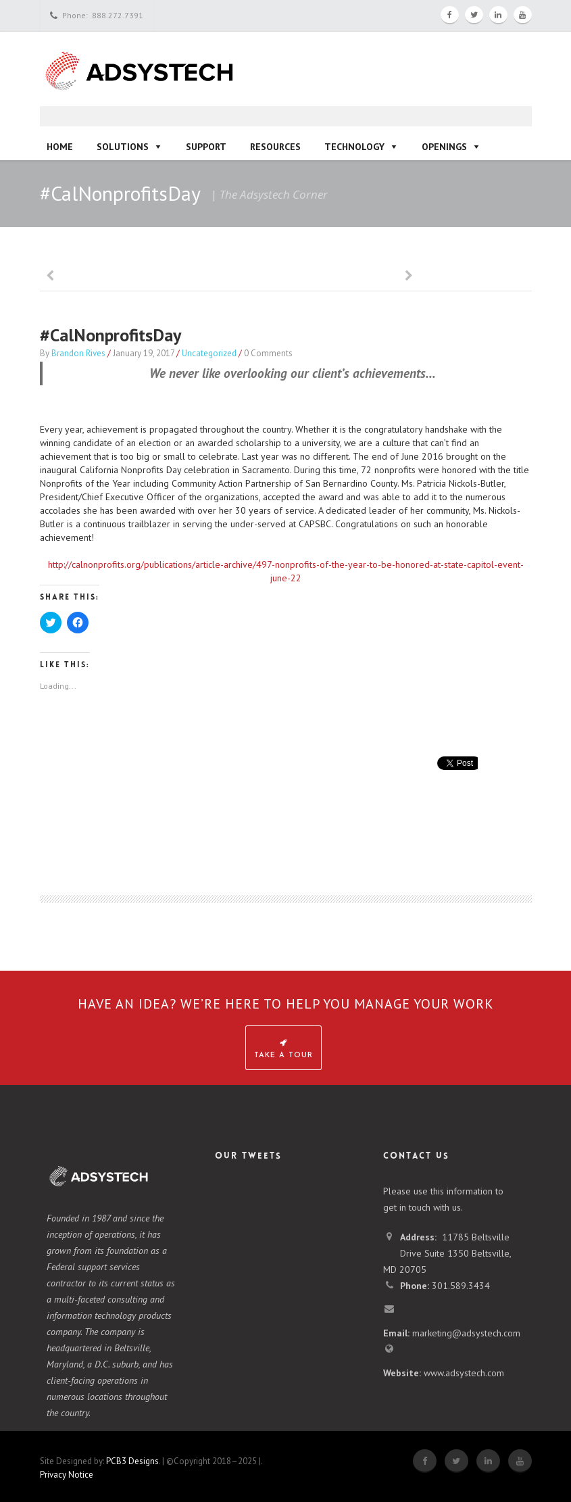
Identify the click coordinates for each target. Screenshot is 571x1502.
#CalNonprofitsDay (110, 335)
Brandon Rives (78, 353)
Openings (444, 147)
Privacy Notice (66, 1474)
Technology (354, 147)
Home (60, 147)
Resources (275, 147)
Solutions (123, 147)
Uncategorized (209, 353)
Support (206, 147)
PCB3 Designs (132, 1461)
